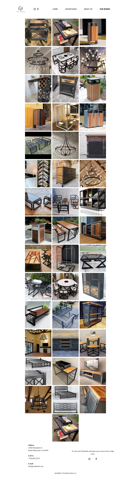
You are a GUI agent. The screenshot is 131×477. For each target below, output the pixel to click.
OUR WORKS (105, 9)
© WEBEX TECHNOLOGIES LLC (65, 473)
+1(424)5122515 (34, 458)
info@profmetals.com (35, 466)
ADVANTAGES (71, 9)
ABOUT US (88, 9)
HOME (55, 9)
